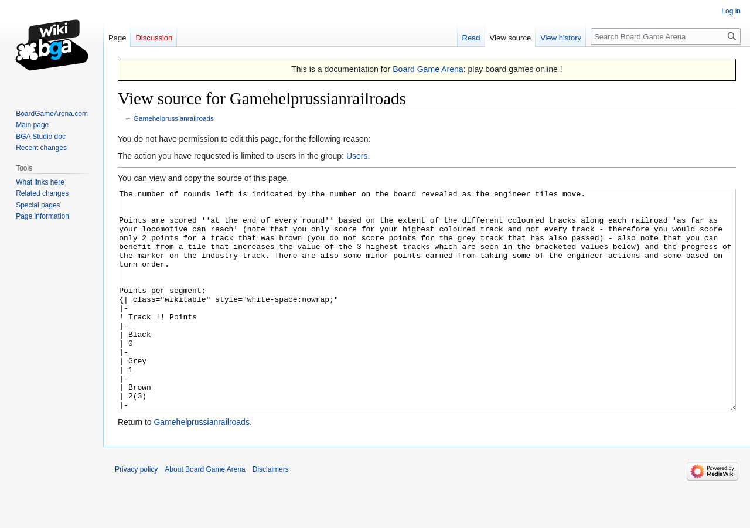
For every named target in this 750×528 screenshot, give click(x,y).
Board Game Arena (428, 69)
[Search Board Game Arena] (666, 36)
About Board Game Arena (205, 513)
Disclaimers (271, 513)
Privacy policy (136, 513)
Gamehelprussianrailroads (174, 118)
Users (357, 156)
